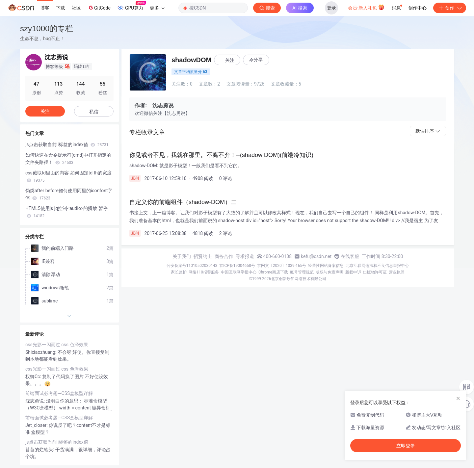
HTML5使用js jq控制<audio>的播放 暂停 (66, 212)
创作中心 (417, 8)
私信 (93, 111)
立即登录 (405, 445)
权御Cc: (33, 376)
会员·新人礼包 (366, 7)
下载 (60, 8)
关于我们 (181, 256)
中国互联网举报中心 (238, 272)
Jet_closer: (37, 425)
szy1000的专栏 (46, 28)
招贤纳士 (203, 256)
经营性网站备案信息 (326, 265)
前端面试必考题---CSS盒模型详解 (59, 393)
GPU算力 (131, 6)
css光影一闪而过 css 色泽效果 (56, 344)
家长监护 (179, 272)
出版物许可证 (375, 272)
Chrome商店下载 (273, 272)
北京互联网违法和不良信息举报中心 (377, 265)
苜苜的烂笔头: (40, 449)
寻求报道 (245, 256)
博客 (44, 8)
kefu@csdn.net (316, 256)
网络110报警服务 (204, 272)
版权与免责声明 (329, 272)
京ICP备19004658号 (237, 265)
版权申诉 (353, 272)
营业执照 (397, 272)
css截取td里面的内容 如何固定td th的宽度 (68, 176)
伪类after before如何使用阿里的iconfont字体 (69, 194)
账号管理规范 (302, 272)
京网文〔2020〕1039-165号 (281, 265)
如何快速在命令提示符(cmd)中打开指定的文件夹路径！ (68, 158)
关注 (45, 111)
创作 (449, 8)
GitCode (99, 7)
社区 (76, 8)
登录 (331, 8)
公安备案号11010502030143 (192, 265)
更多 (157, 8)
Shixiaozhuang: (41, 352)
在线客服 (350, 256)
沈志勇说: (35, 400)
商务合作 (224, 256)
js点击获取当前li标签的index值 (66, 144)
